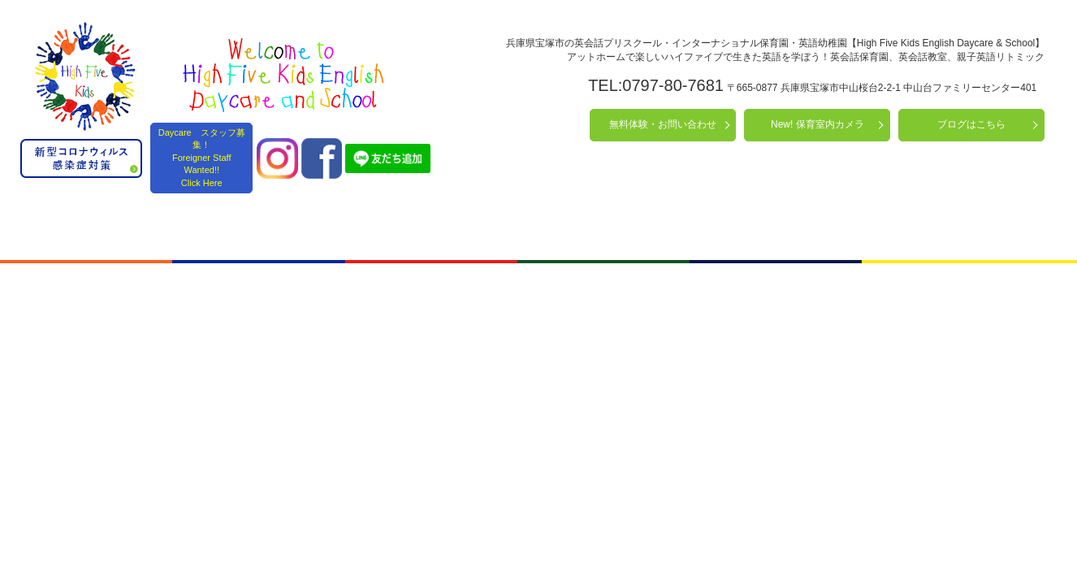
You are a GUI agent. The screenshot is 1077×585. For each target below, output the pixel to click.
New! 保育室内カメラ (817, 124)
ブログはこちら (971, 124)
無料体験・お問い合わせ (662, 124)
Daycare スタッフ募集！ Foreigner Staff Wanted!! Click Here (201, 158)
